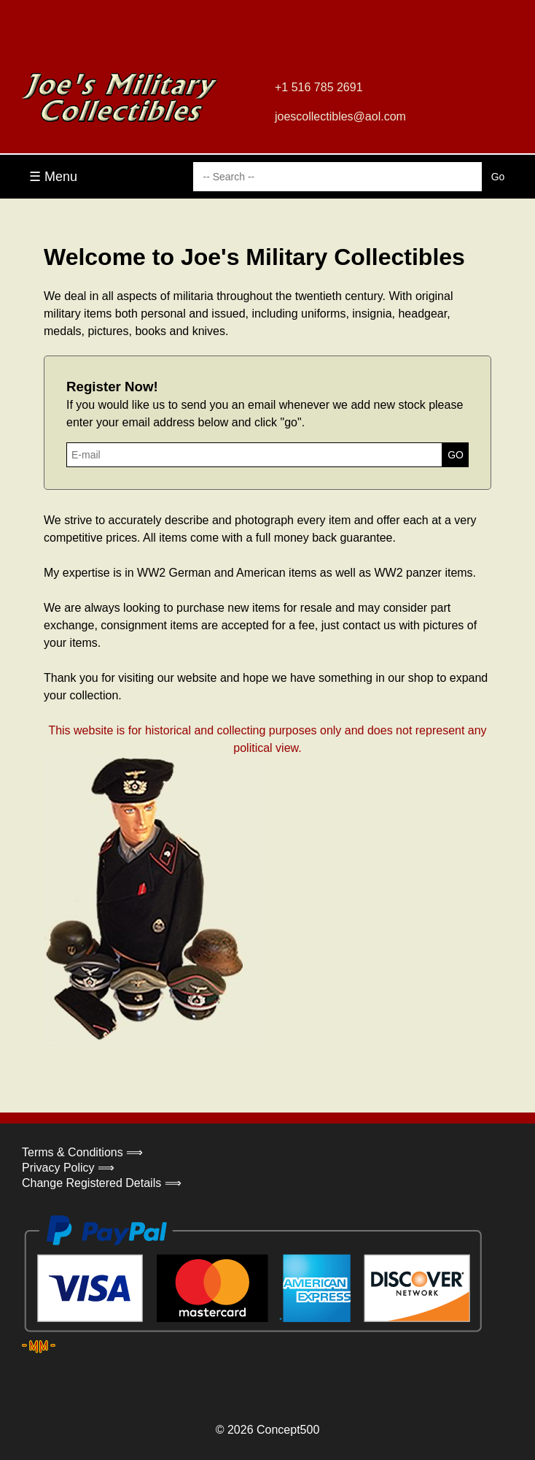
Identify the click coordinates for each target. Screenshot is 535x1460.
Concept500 (288, 1430)
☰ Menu (53, 176)
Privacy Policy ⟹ (68, 1167)
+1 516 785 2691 (319, 87)
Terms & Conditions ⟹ (82, 1152)
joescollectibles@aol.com (340, 116)
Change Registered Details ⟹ (101, 1183)
